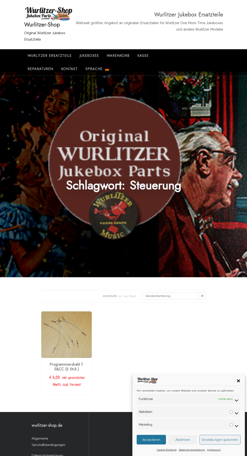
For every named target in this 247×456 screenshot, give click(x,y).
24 (125, 296)
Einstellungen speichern (220, 446)
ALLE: (133, 296)
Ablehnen (182, 446)
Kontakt (69, 68)
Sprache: (97, 68)
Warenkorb (118, 55)
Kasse (143, 55)
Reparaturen (40, 68)
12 (120, 296)
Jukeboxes (89, 55)
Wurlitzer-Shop (42, 25)
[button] (238, 387)
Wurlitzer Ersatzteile (50, 55)
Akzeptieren (151, 446)
